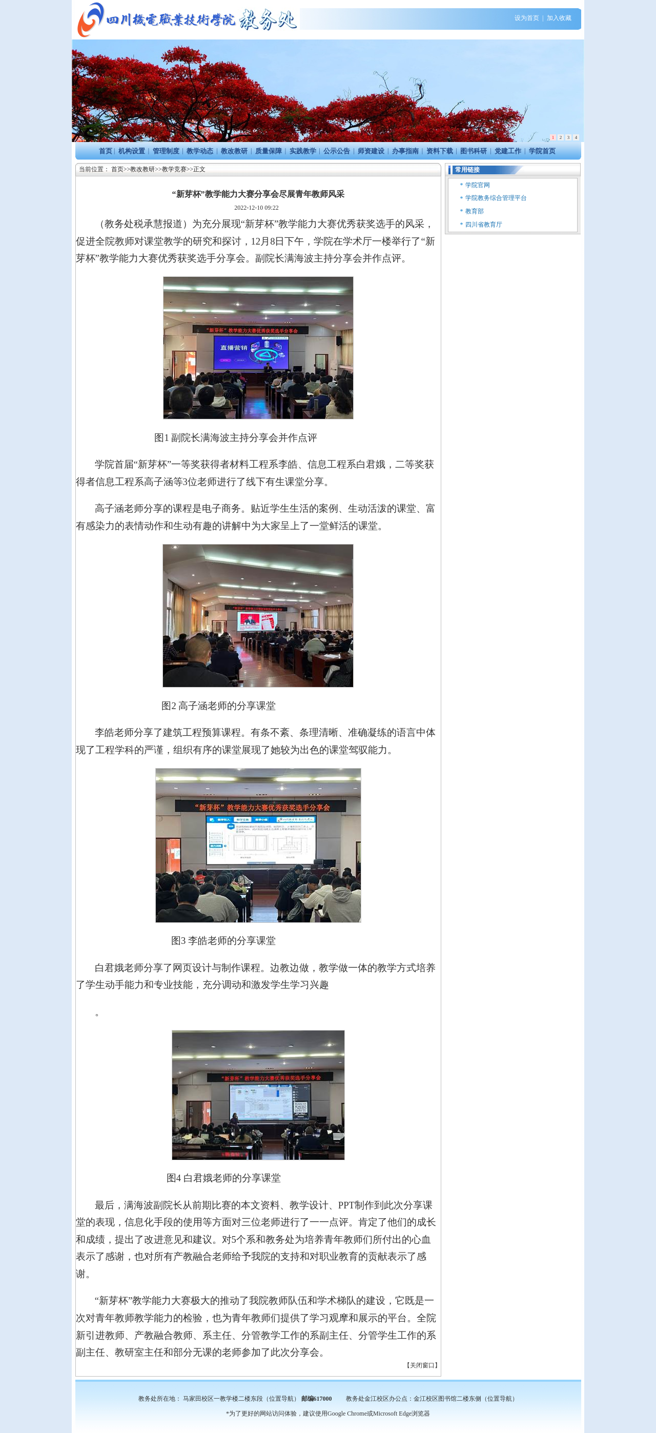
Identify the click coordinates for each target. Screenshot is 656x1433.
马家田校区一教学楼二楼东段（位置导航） (241, 1398)
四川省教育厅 (483, 224)
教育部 (474, 211)
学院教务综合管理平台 (496, 197)
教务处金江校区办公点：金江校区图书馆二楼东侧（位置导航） (432, 1398)
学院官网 (477, 185)
